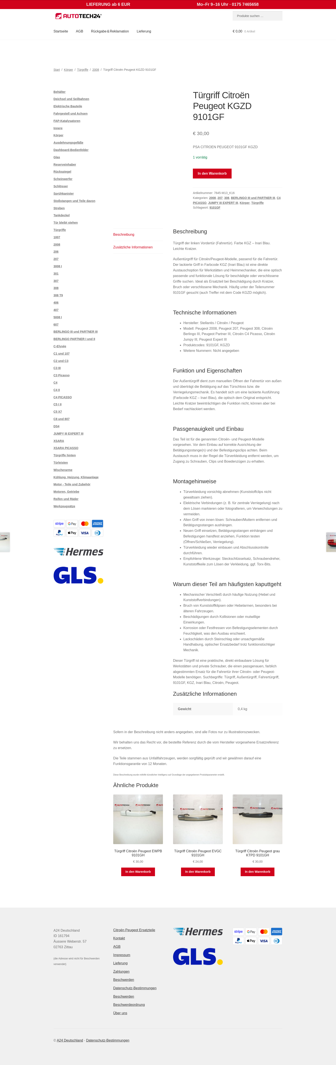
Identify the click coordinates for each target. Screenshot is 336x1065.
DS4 (56, 426)
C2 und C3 (61, 361)
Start (57, 69)
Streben (59, 208)
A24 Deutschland (70, 1040)
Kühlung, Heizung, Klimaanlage (76, 477)
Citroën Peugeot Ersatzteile (134, 930)
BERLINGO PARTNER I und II (74, 339)
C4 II (57, 390)
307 (56, 281)
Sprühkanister (64, 193)
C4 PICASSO (63, 397)
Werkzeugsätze (64, 506)
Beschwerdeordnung (129, 1005)
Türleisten (61, 462)
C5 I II (58, 404)
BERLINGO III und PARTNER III (253, 198)
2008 (95, 69)
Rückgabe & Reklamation (110, 31)
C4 (55, 382)
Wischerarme (63, 470)
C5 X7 (58, 411)
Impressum (121, 955)
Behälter (60, 92)
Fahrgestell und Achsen (71, 113)
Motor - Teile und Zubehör (72, 484)
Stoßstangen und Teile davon (74, 201)
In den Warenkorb (212, 173)
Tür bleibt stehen (66, 222)
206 (56, 251)
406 (56, 302)
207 (220, 198)
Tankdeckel (62, 215)
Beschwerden (123, 980)
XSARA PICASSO (66, 448)
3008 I (58, 266)
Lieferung (144, 31)
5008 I (58, 317)
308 (226, 198)
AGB (79, 31)
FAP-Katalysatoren (67, 121)
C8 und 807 (62, 419)
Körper (68, 69)
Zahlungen (121, 971)
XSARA (59, 441)
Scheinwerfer (63, 179)
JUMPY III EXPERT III (223, 203)
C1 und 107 (62, 353)
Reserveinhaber (65, 164)
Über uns (120, 1013)
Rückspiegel (62, 171)
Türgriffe (82, 69)
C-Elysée (60, 346)
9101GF (214, 207)
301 (56, 273)
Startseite (61, 31)
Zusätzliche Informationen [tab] (133, 247)
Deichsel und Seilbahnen (71, 99)
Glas (57, 157)
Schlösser (61, 186)
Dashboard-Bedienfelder (71, 150)
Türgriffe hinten (65, 455)
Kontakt (119, 938)
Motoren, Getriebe (66, 491)
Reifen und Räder (66, 499)
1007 (57, 237)
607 (56, 324)
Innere (58, 128)
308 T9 (58, 295)
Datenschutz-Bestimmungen (134, 988)
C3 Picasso (62, 375)
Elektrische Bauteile (68, 106)
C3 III (57, 368)
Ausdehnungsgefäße (68, 142)
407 (56, 310)
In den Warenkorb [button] (138, 871)
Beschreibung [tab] (123, 234)
